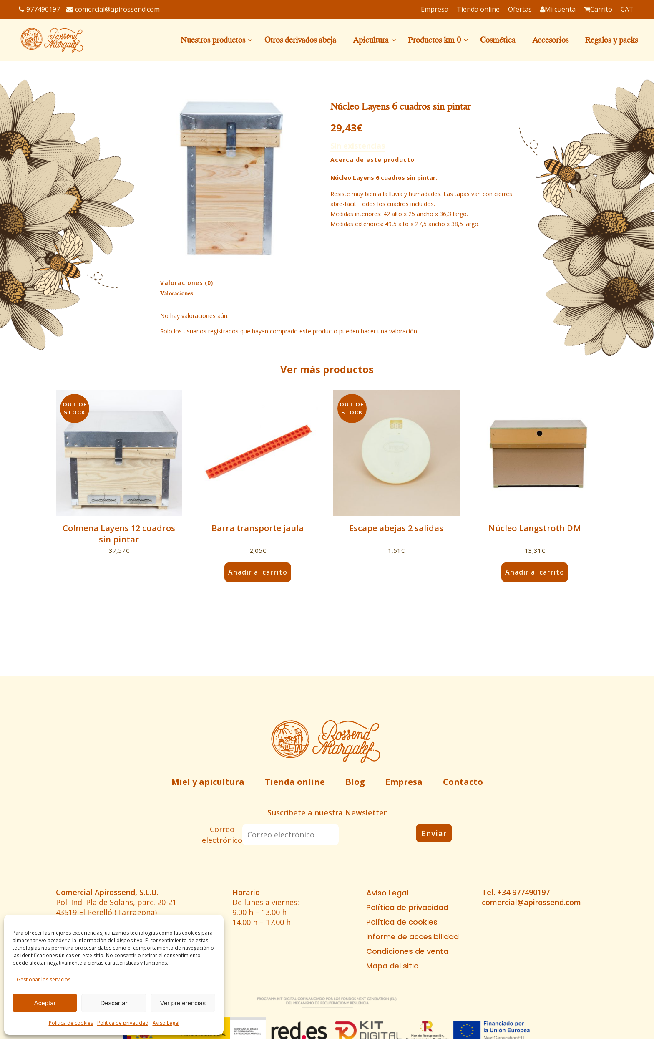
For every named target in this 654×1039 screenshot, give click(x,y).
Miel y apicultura (207, 781)
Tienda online (295, 781)
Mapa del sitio (392, 966)
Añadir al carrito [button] (258, 572)
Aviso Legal (166, 1022)
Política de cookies (71, 1022)
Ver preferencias (183, 1002)
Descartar (113, 1002)
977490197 (39, 9)
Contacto (463, 781)
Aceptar (45, 1002)
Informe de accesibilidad (412, 936)
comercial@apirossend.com (113, 9)
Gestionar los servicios (43, 979)
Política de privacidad (122, 1022)
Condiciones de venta (407, 951)
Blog (355, 781)
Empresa (404, 781)
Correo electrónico (222, 834)
